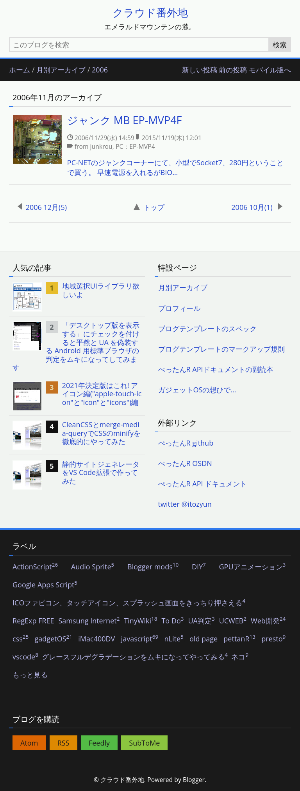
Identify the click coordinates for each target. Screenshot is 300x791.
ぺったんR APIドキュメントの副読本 (215, 369)
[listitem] (150, 146)
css (20, 639)
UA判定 (201, 621)
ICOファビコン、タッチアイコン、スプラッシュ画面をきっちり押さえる (128, 603)
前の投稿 (233, 70)
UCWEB (232, 621)
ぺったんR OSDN (185, 463)
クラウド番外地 (150, 12)
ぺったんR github (186, 443)
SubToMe (144, 743)
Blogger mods (153, 567)
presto (273, 639)
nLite (174, 639)
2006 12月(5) (42, 207)
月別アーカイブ (61, 70)
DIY (199, 567)
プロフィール (179, 308)
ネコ (239, 657)
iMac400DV (96, 639)
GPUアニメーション (252, 567)
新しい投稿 (199, 70)
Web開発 (268, 621)
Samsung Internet (89, 621)
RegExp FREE (33, 621)
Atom (29, 743)
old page (203, 639)
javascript (140, 639)
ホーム (19, 70)
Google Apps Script (44, 585)
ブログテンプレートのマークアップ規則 (221, 349)
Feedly (99, 743)
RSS (63, 743)
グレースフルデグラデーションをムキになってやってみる (135, 657)
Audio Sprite (92, 567)
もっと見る (30, 675)
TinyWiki (140, 621)
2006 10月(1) (256, 207)
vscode (25, 657)
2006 (100, 70)
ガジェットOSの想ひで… (197, 389)
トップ (149, 207)
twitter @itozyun (185, 504)
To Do (172, 621)
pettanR (239, 639)
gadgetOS (53, 639)
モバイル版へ (270, 70)
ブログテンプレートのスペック (207, 328)
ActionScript (35, 567)
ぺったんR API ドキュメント (202, 483)
